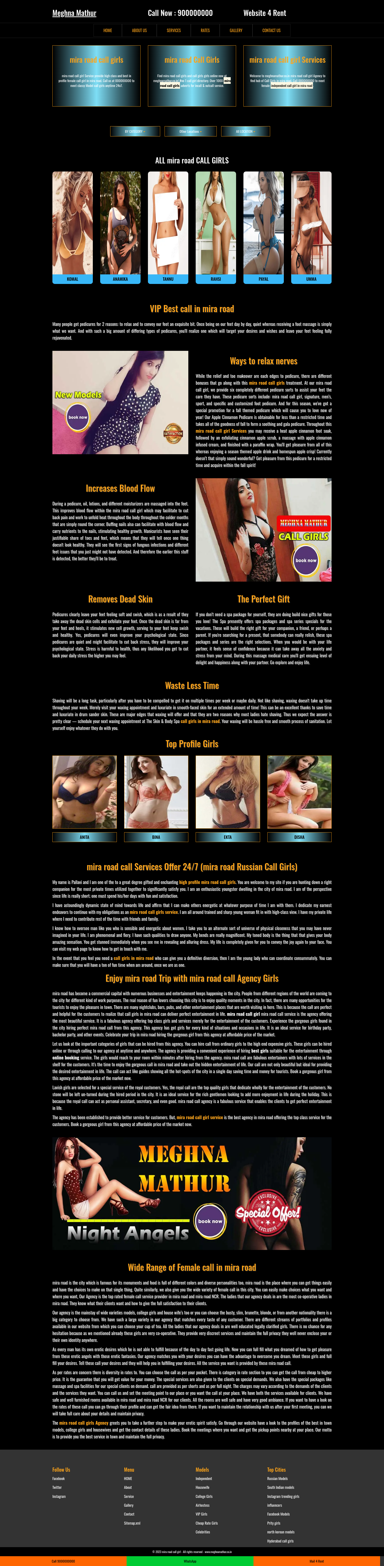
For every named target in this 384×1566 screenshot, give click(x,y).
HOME (108, 30)
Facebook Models (278, 1514)
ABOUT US (139, 30)
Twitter (57, 1487)
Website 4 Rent (264, 12)
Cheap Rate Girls (207, 1523)
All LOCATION (245, 131)
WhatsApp (190, 1561)
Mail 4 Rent (317, 1561)
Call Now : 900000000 (180, 12)
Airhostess (202, 1505)
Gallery (128, 1505)
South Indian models (280, 1487)
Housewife (202, 1487)
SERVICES (174, 30)
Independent (204, 1478)
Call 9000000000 (63, 1561)
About (128, 1487)
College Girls (204, 1496)
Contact (129, 1514)
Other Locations (191, 131)
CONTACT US (272, 30)
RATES (205, 30)
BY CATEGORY (135, 131)
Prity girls (273, 1523)
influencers (274, 1505)
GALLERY (236, 30)
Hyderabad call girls (280, 1540)
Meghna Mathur (74, 12)
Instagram (59, 1496)
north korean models (281, 1531)
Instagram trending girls (283, 1496)
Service (129, 1496)
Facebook (58, 1478)
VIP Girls (201, 1514)
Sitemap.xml (132, 1523)
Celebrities (203, 1531)
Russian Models (277, 1478)
